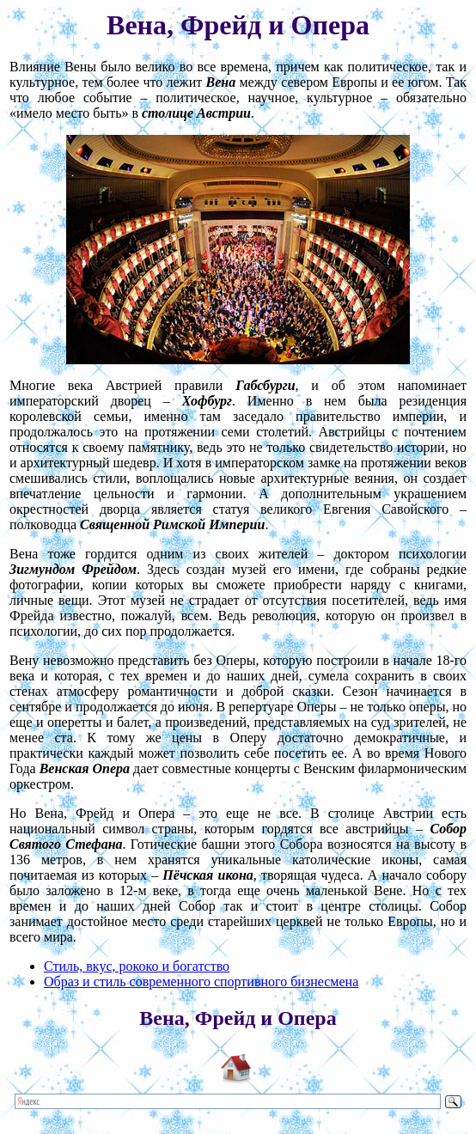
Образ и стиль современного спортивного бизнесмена (201, 981)
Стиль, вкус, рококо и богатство (136, 966)
